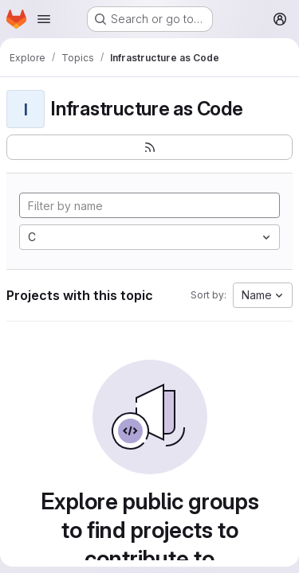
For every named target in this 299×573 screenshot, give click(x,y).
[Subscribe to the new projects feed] (149, 147)
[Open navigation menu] (44, 19)
